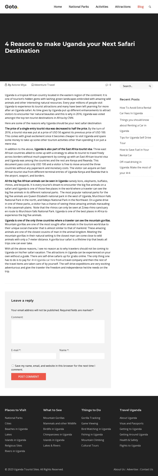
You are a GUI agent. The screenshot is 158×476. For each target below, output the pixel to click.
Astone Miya (19, 85)
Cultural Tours (90, 445)
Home (58, 7)
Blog (141, 7)
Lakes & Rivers (51, 445)
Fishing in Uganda (92, 434)
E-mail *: (16, 350)
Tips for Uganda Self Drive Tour (135, 140)
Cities (8, 423)
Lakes (8, 434)
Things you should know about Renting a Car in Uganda (134, 125)
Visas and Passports (131, 423)
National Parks (79, 7)
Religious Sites (13, 445)
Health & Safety (129, 440)
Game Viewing (89, 423)
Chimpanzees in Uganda (57, 434)
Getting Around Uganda (134, 434)
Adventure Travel (44, 85)
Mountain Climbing (92, 440)
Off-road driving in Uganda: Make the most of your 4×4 (135, 167)
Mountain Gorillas (53, 418)
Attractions (123, 7)
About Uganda (128, 418)
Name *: (64, 350)
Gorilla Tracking (90, 418)
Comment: (17, 317)
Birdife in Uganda (53, 429)
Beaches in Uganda (16, 429)
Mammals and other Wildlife (59, 423)
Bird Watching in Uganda (96, 429)
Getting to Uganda (131, 429)
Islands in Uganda (15, 440)
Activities (102, 7)
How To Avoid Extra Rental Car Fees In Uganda (135, 110)
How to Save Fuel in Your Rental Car (134, 152)
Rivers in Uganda (15, 451)
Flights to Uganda (130, 445)
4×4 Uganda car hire (43, 260)
